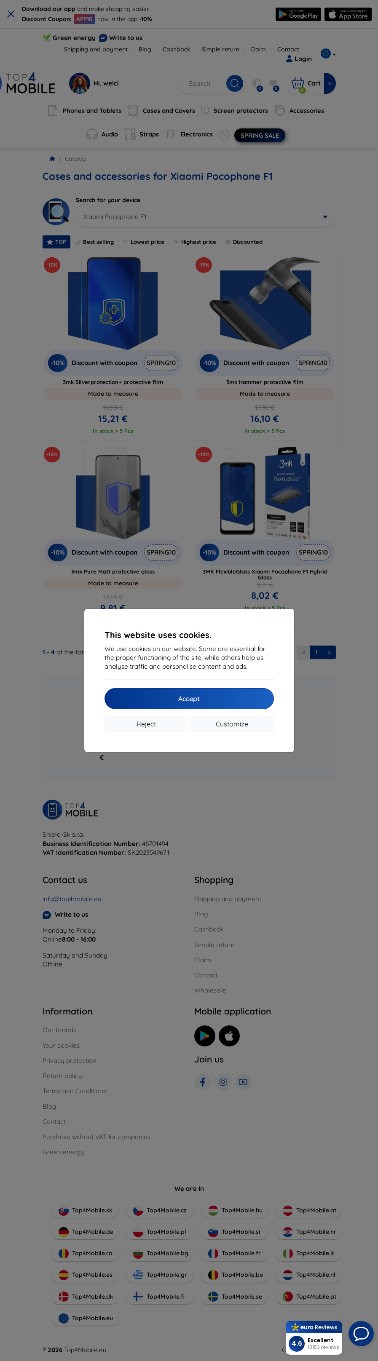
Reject (146, 724)
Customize (232, 724)
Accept (189, 698)
